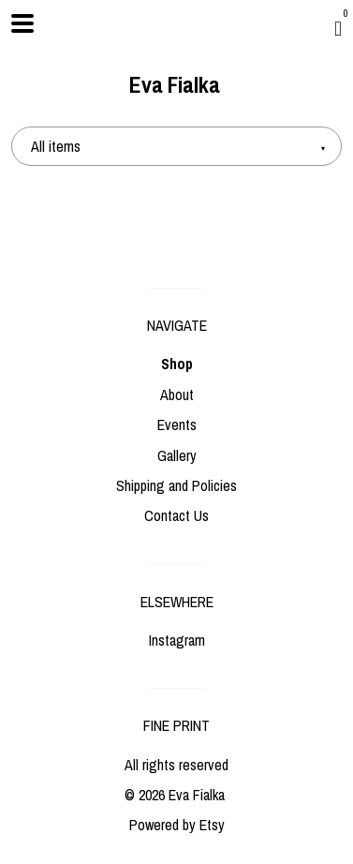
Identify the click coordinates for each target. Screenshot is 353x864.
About (177, 394)
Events (177, 424)
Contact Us (176, 515)
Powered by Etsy (177, 824)
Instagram (177, 640)
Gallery (177, 455)
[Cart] (338, 28)
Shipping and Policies (176, 485)
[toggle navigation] (22, 23)
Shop (177, 363)
